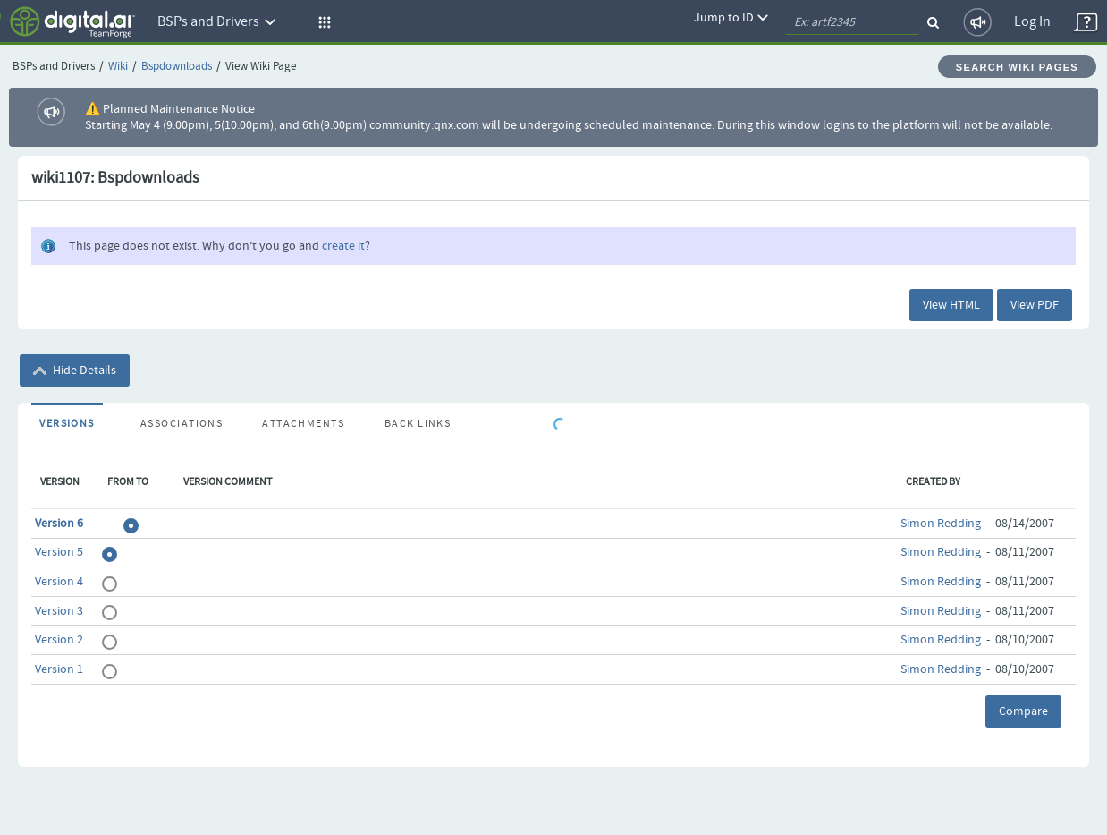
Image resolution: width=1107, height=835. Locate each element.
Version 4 (59, 582)
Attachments (303, 424)
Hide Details (74, 370)
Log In (1032, 22)
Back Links (417, 424)
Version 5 (59, 552)
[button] (322, 22)
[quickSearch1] (852, 22)
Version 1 (59, 669)
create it (343, 246)
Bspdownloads (176, 66)
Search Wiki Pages (1017, 67)
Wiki (118, 66)
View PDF (1034, 305)
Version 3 (59, 611)
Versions (67, 424)
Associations (181, 424)
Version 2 (59, 640)
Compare (1023, 711)
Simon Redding (940, 523)
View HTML (951, 305)
